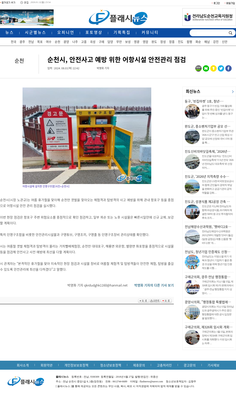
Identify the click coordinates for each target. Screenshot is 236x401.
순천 (57, 41)
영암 (145, 41)
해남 (207, 41)
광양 (66, 41)
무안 (119, 41)
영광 (136, 41)
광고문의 (190, 365)
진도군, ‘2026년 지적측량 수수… (207, 176)
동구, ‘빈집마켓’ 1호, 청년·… (204, 101)
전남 (31, 41)
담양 (110, 41)
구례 (101, 41)
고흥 (84, 41)
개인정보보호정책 (76, 365)
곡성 (92, 41)
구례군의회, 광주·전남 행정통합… (207, 276)
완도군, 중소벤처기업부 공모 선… (207, 126)
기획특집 (122, 32)
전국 (13, 41)
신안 (224, 41)
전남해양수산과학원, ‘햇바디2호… (208, 226)
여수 (48, 41)
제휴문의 (139, 365)
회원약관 (47, 365)
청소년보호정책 (110, 365)
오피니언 (65, 32)
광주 (22, 41)
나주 (75, 41)
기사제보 (213, 365)
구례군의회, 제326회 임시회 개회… (209, 327)
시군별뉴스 (35, 32)
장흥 (172, 41)
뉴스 (9, 32)
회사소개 (23, 365)
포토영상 (94, 32)
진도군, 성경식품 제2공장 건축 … (207, 201)
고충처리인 (164, 365)
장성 (163, 41)
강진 (216, 41)
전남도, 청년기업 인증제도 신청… (207, 251)
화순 (198, 41)
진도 (180, 41)
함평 (189, 41)
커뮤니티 (150, 32)
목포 (40, 41)
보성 (128, 41)
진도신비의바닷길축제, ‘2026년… (207, 151)
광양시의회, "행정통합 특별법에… (208, 302)
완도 (154, 41)
